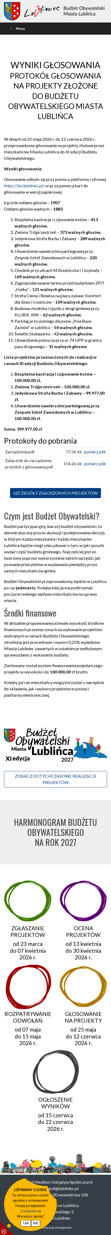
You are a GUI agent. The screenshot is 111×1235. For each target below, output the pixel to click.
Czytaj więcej (30, 1211)
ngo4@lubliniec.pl (62, 1188)
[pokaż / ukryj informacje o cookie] (6, 1228)
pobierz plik (95, 451)
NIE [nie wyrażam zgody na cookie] (36, 1223)
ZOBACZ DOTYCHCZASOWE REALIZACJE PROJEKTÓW (55, 779)
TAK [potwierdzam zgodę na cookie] (25, 1223)
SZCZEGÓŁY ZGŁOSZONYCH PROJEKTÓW (55, 492)
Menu (17, 28)
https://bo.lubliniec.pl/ (24, 185)
